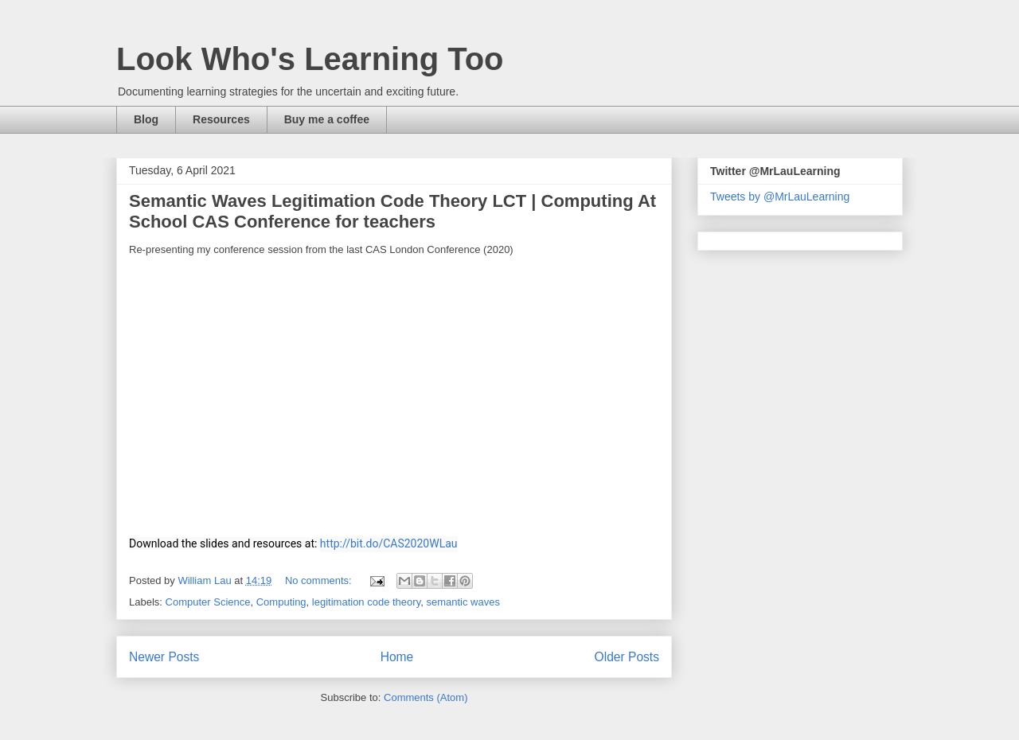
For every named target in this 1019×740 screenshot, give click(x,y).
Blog (146, 119)
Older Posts (627, 657)
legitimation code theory (366, 602)
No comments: (319, 580)
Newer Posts (164, 657)
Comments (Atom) (425, 697)
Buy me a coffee (326, 119)
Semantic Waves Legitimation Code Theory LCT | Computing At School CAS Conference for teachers (392, 211)
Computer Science (208, 602)
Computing (281, 602)
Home (397, 657)
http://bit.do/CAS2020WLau (389, 543)
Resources (221, 119)
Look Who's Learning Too (310, 58)
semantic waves (462, 602)
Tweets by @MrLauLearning (779, 196)
